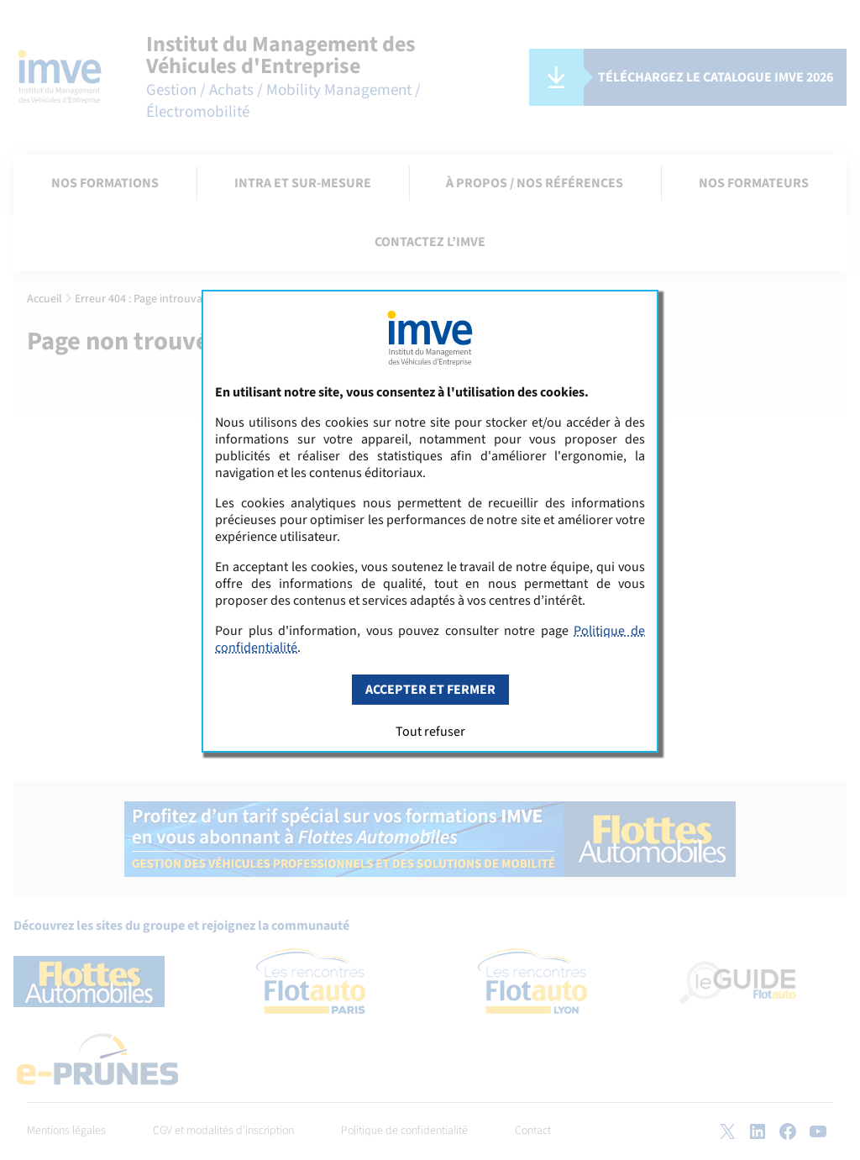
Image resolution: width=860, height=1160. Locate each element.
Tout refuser (430, 731)
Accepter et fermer (430, 689)
